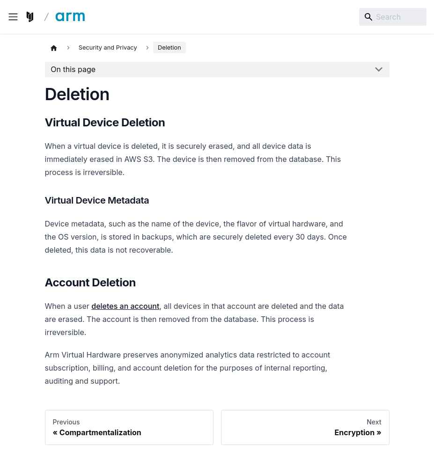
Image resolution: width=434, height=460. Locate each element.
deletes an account (125, 306)
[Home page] (54, 47)
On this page (73, 69)
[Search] (393, 17)
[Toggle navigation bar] (13, 16)
